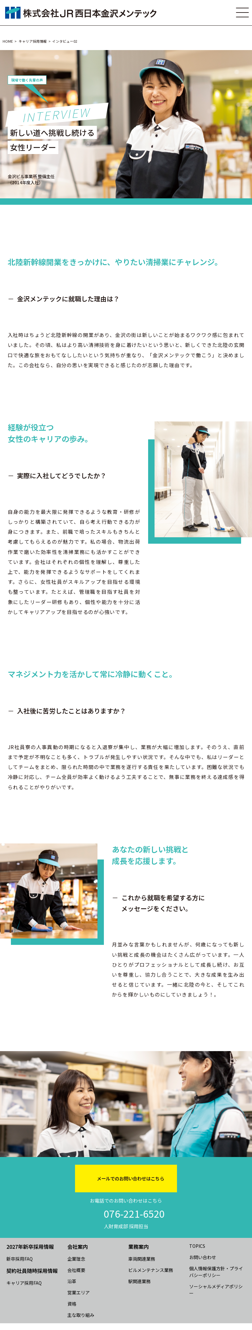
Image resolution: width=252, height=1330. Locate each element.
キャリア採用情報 (33, 41)
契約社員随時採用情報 (32, 1270)
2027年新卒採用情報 (30, 1246)
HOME (8, 41)
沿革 (71, 1281)
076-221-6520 (134, 1213)
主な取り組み (80, 1315)
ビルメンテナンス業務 (150, 1270)
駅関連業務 (139, 1281)
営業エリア (78, 1292)
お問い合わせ (202, 1257)
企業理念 (76, 1259)
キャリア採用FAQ (24, 1283)
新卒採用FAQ (19, 1259)
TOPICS (197, 1246)
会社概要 (76, 1270)
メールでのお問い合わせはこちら (130, 1178)
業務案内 (138, 1246)
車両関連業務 (141, 1259)
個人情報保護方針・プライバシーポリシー (216, 1271)
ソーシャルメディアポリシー (216, 1289)
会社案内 (77, 1246)
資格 (71, 1303)
